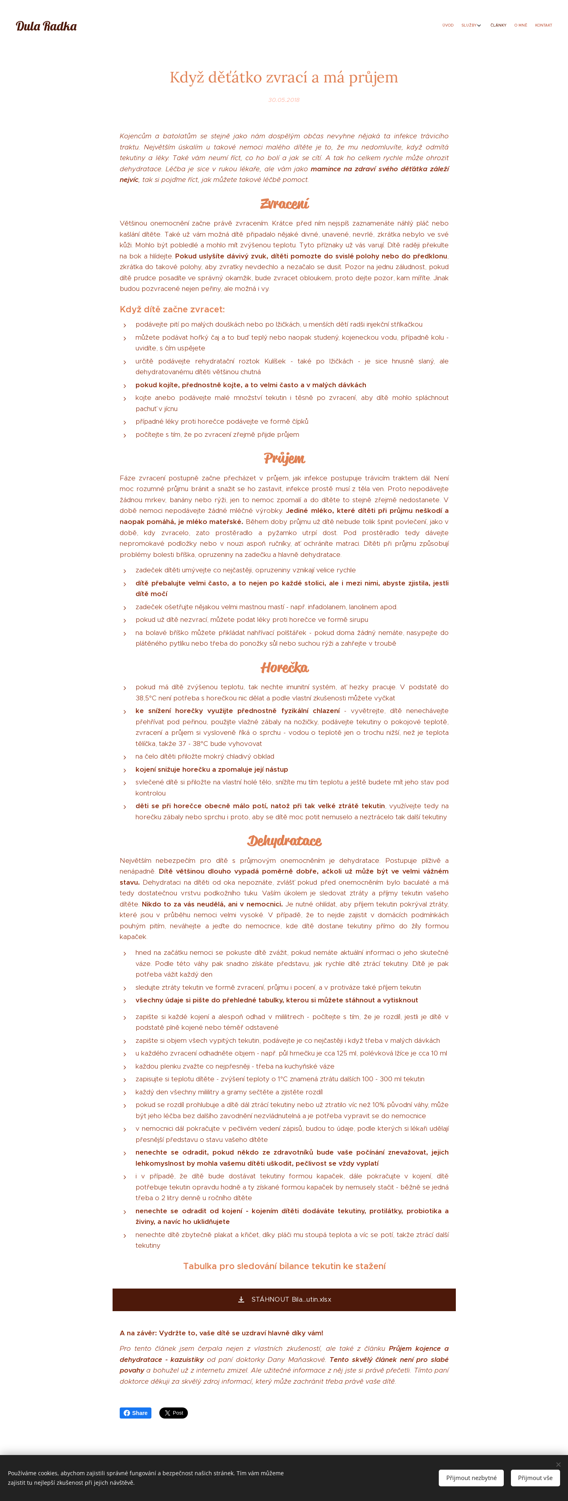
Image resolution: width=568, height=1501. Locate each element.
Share (136, 1413)
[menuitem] (515, 26)
